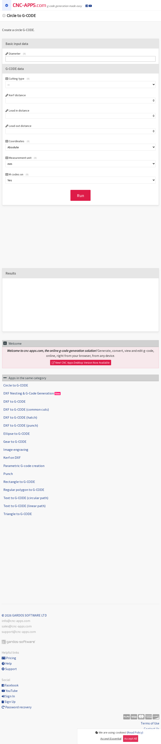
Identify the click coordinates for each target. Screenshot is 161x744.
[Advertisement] (80, 238)
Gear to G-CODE (14, 441)
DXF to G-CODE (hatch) (20, 417)
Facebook (10, 685)
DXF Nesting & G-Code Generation (32, 393)
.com (29, 5)
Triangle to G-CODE (17, 513)
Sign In (8, 696)
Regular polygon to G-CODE (23, 489)
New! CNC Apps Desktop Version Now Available (80, 362)
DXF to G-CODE (14, 401)
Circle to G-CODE (15, 385)
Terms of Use (150, 723)
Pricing (9, 658)
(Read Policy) (135, 732)
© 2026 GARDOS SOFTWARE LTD (24, 615)
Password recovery (16, 707)
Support (9, 669)
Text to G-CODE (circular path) (25, 498)
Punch (8, 473)
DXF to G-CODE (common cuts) (26, 409)
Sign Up (9, 701)
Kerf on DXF (12, 457)
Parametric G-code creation (23, 465)
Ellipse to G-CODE (16, 433)
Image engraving (15, 449)
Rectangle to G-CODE (19, 481)
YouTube (10, 691)
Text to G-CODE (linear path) (24, 505)
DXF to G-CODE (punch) (20, 425)
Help (7, 663)
